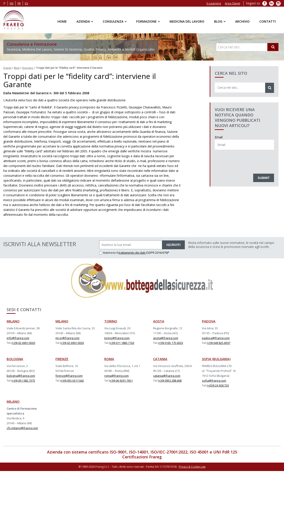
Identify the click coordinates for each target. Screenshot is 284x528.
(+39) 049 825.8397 (218, 342)
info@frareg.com (18, 338)
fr (19, 3)
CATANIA (160, 358)
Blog (218, 21)
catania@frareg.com (166, 375)
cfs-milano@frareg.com (22, 428)
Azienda (83, 21)
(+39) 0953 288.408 (169, 380)
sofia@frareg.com (214, 380)
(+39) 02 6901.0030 (23, 342)
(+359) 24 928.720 (218, 385)
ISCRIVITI (173, 244)
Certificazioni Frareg (142, 456)
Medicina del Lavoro (187, 21)
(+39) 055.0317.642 (72, 380)
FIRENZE (61, 358)
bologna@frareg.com (21, 375)
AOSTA (158, 320)
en (11, 3)
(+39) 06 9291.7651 (121, 380)
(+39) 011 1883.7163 (121, 342)
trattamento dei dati (132, 252)
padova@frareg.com (216, 338)
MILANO (13, 320)
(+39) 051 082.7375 (23, 380)
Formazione (146, 21)
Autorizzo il (108, 252)
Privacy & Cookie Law (192, 466)
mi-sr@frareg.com (67, 338)
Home (62, 21)
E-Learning (214, 3)
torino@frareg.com (117, 338)
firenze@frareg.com (69, 375)
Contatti (267, 21)
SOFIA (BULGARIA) (216, 358)
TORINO (110, 320)
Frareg (7, 68)
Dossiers (28, 68)
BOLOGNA (15, 358)
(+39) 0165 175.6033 (170, 342)
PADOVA (208, 320)
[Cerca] (272, 47)
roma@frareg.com (116, 375)
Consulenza (113, 21)
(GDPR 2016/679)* (157, 252)
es (26, 3)
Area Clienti (232, 3)
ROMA (109, 358)
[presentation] (248, 160)
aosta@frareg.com (165, 338)
